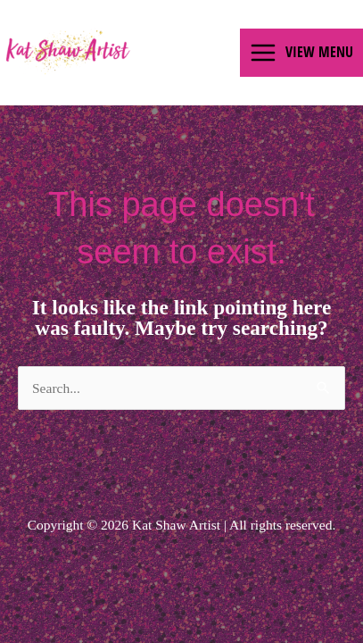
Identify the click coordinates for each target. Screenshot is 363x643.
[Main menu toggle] (301, 53)
